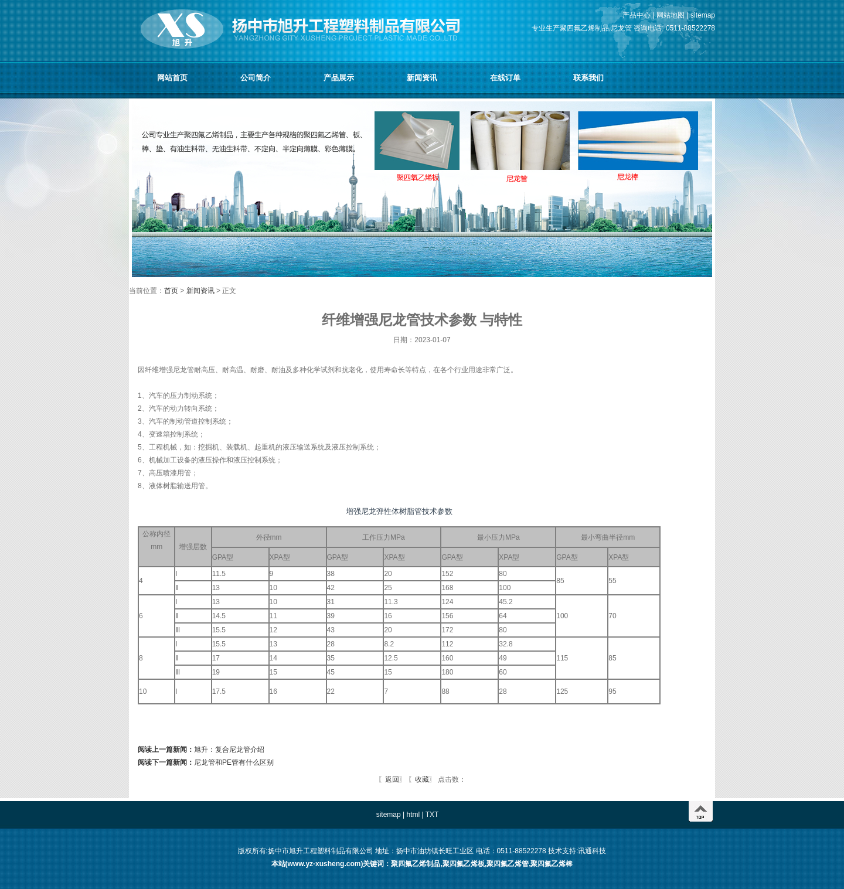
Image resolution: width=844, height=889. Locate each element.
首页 (172, 291)
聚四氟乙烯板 (464, 864)
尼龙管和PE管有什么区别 (206, 762)
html (413, 814)
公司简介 (255, 77)
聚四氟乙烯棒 (551, 864)
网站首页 (172, 77)
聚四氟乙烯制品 (415, 864)
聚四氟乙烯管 (507, 864)
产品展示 (339, 77)
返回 (392, 779)
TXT (432, 814)
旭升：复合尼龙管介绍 (201, 749)
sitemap (702, 15)
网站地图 (670, 15)
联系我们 (588, 77)
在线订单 (505, 77)
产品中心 (636, 15)
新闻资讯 (422, 77)
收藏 (422, 779)
